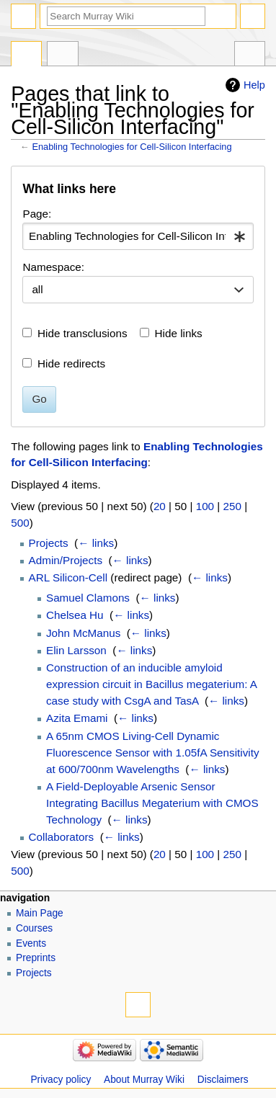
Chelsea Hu (75, 615)
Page (26, 55)
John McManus (83, 633)
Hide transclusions (82, 333)
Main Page (39, 913)
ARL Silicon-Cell (68, 577)
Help (254, 85)
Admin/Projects (65, 560)
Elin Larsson (76, 650)
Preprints (35, 957)
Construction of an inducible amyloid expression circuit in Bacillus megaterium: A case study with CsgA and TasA (151, 684)
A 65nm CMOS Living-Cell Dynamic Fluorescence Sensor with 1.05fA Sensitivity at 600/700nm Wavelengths (152, 752)
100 (205, 506)
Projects (48, 543)
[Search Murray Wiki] (126, 16)
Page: (36, 213)
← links (96, 543)
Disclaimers (223, 1079)
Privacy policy (60, 1079)
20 (159, 506)
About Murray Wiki (144, 1079)
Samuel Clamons (88, 598)
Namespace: (53, 267)
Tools (249, 55)
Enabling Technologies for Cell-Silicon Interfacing (131, 146)
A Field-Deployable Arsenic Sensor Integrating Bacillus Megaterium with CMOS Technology (152, 803)
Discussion (62, 55)
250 (232, 506)
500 (20, 523)
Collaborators (61, 837)
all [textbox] (37, 289)
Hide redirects (71, 363)
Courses (34, 928)
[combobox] (137, 236)
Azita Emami (77, 718)
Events (31, 943)
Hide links (178, 333)
